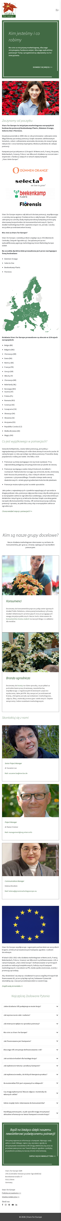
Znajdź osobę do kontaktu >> (12, 986)
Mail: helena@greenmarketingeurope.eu (21, 891)
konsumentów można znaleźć (18, 619)
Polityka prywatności (10, 1193)
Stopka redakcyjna (9, 1197)
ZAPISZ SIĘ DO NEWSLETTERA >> (42, 1156)
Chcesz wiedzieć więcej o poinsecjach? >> (17, 511)
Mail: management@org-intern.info (18, 832)
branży (20, 685)
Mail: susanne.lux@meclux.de (16, 773)
